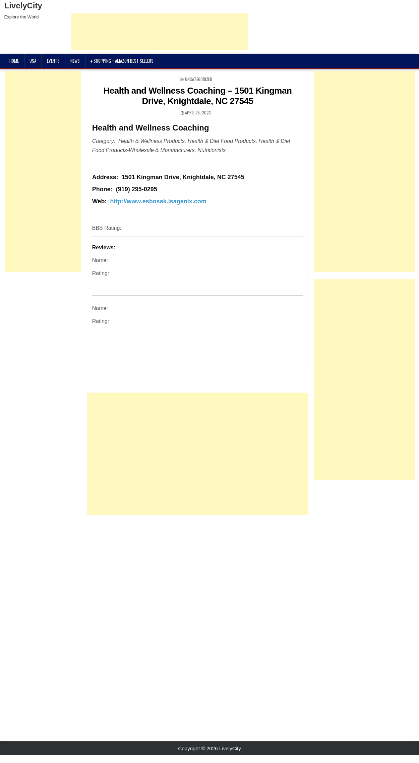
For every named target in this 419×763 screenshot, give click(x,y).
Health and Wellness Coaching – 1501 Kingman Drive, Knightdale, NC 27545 (198, 96)
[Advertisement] (174, 454)
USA (32, 60)
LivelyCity (23, 5)
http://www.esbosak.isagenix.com (158, 201)
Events (53, 60)
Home (14, 60)
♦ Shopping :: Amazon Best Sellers (122, 60)
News (75, 60)
